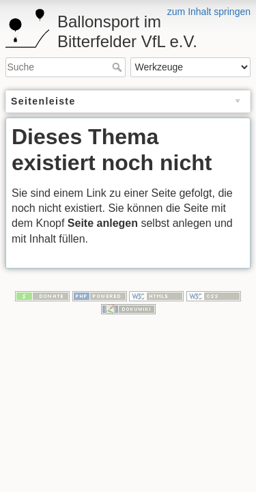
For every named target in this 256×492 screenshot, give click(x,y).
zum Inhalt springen (209, 11)
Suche (118, 67)
